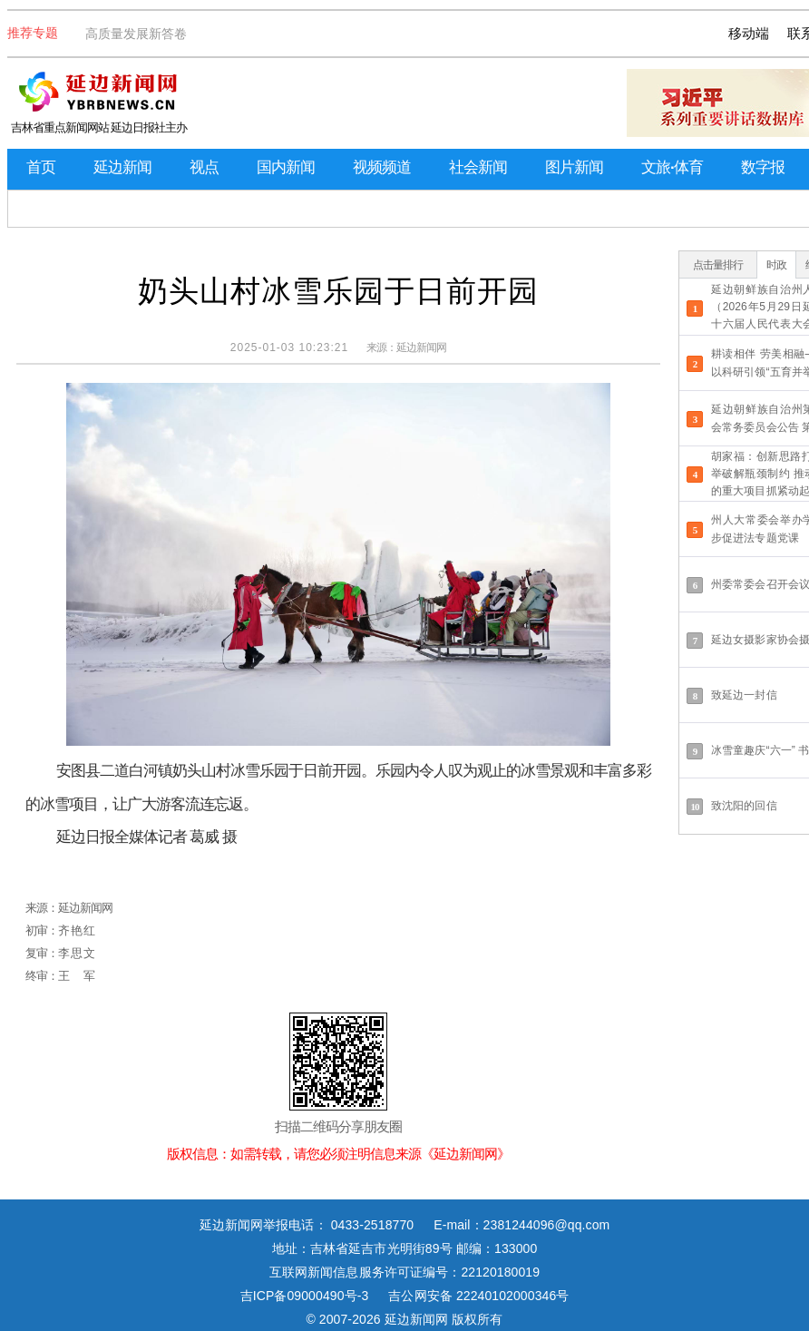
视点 (204, 167)
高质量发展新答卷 (136, 33)
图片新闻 (574, 167)
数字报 (763, 167)
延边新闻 (122, 167)
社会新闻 (478, 167)
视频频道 (382, 167)
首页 (40, 167)
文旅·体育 (672, 167)
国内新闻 (286, 167)
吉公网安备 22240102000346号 (478, 1295)
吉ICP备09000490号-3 (304, 1295)
